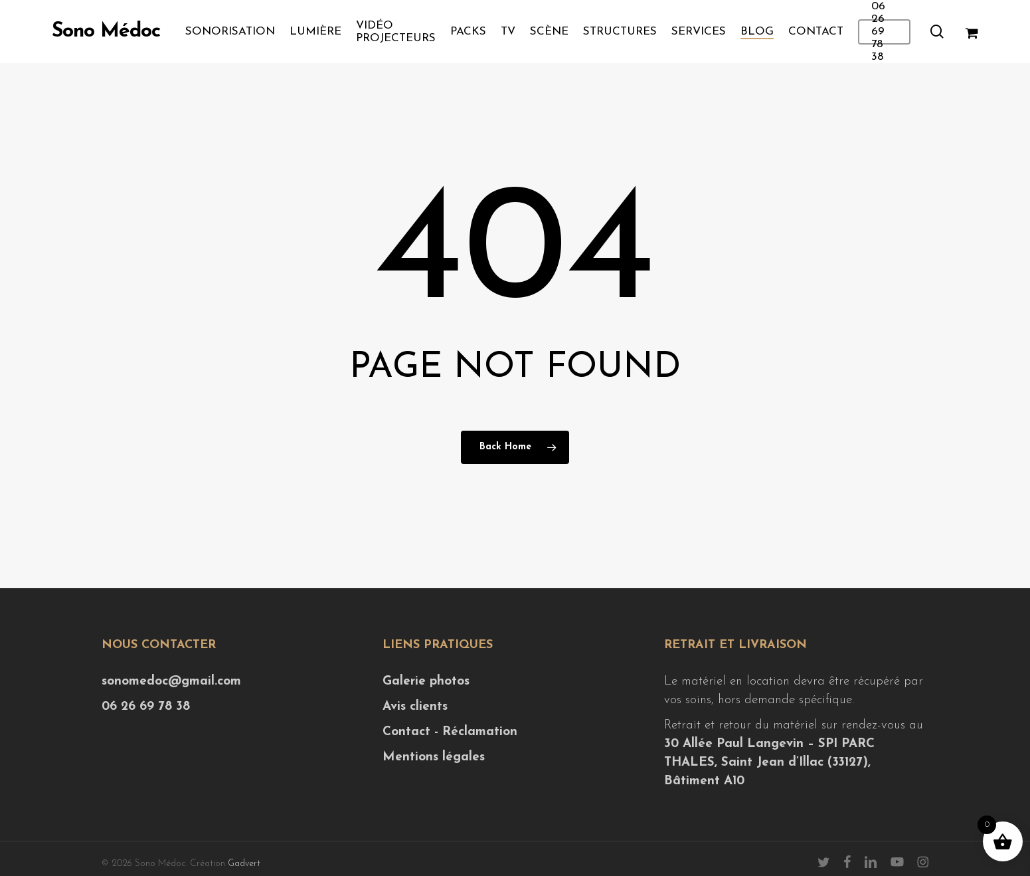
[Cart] (971, 32)
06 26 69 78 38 (146, 707)
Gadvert (244, 864)
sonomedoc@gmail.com (171, 681)
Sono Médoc (106, 32)
